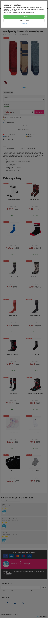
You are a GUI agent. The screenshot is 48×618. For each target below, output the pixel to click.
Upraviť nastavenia (24, 20)
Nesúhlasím (24, 23)
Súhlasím (24, 17)
